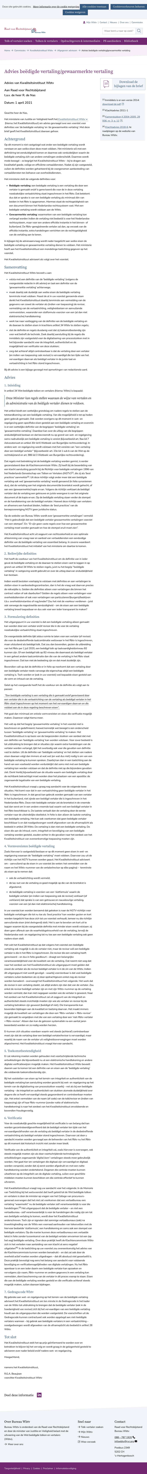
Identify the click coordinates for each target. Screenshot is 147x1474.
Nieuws (113, 22)
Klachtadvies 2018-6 (116, 127)
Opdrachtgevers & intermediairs (80, 41)
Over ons (124, 22)
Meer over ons (13, 1444)
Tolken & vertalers (46, 41)
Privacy (26, 1468)
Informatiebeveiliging (66, 1468)
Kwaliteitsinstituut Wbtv (71, 119)
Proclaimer (48, 1468)
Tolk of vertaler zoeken (18, 41)
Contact (103, 22)
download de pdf (113, 104)
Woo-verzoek (88, 1441)
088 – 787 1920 (125, 1437)
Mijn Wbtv (93, 22)
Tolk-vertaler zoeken (92, 1427)
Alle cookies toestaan (94, 6)
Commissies (137, 22)
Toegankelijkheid (12, 1468)
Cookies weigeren (75, 12)
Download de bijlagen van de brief (128, 84)
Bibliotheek (131, 41)
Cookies (36, 1468)
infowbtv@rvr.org (126, 1441)
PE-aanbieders (112, 41)
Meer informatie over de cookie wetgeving (56, 6)
